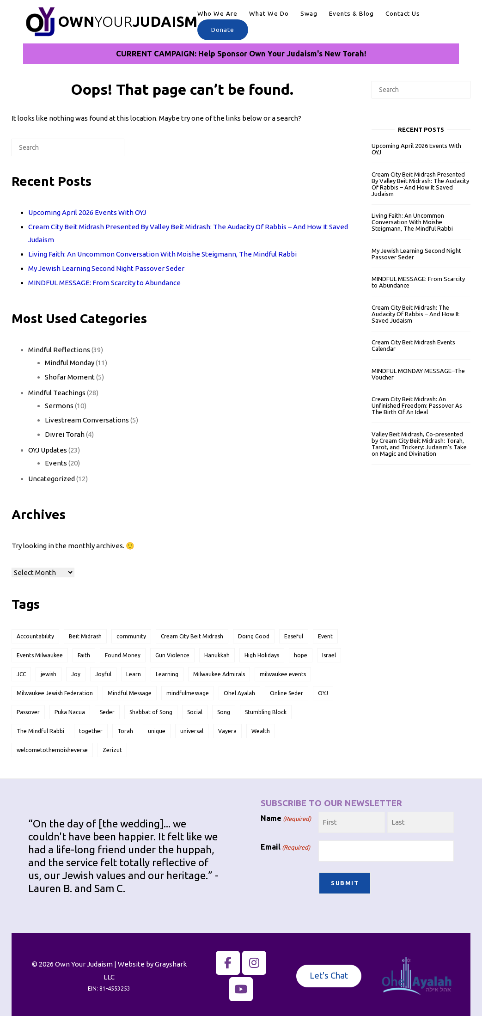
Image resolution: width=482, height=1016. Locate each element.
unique (156, 731)
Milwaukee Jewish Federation (55, 693)
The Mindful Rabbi (40, 731)
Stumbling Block (266, 712)
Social (194, 712)
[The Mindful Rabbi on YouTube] (241, 986)
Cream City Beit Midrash (192, 636)
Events (56, 463)
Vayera (227, 731)
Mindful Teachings (56, 393)
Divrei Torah (65, 434)
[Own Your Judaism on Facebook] (228, 960)
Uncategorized (51, 479)
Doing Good (253, 636)
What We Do (269, 13)
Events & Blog (351, 13)
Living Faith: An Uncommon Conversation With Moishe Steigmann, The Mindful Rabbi (162, 254)
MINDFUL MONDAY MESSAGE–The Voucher (418, 373)
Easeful (293, 636)
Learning (167, 674)
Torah (125, 731)
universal (191, 731)
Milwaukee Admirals (219, 674)
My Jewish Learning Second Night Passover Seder (106, 268)
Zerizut (112, 750)
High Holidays (261, 655)
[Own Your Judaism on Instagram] (254, 960)
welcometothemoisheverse (52, 750)
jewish (48, 674)
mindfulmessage (187, 693)
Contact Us (402, 13)
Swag (308, 13)
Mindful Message (130, 693)
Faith (84, 655)
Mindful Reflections (59, 350)
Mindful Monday (69, 363)
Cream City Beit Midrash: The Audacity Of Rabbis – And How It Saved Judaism (415, 314)
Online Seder (286, 693)
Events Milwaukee (40, 655)
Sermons (59, 406)
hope (300, 655)
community (131, 636)
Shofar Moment (70, 377)
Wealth (260, 731)
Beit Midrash (85, 636)
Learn (133, 674)
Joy (75, 674)
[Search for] (68, 147)
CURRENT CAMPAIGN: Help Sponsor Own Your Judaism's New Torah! (241, 53)
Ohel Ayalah (239, 693)
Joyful (103, 674)
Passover (28, 712)
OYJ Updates (47, 450)
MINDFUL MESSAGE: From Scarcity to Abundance (104, 283)
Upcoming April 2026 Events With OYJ (87, 212)
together (91, 731)
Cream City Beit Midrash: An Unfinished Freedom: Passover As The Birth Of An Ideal (417, 405)
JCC (21, 674)
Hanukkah (217, 655)
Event (325, 636)
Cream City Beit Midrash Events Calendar (413, 345)
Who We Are (217, 13)
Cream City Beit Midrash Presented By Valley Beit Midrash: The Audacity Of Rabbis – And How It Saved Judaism (420, 184)
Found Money (122, 655)
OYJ (323, 693)
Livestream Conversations (87, 420)
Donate (222, 29)
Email (285, 847)
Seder (107, 712)
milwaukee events (283, 674)
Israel (329, 655)
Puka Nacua (70, 712)
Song (223, 712)
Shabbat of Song (150, 712)
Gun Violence (172, 655)
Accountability (35, 636)
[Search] (103, 151)
